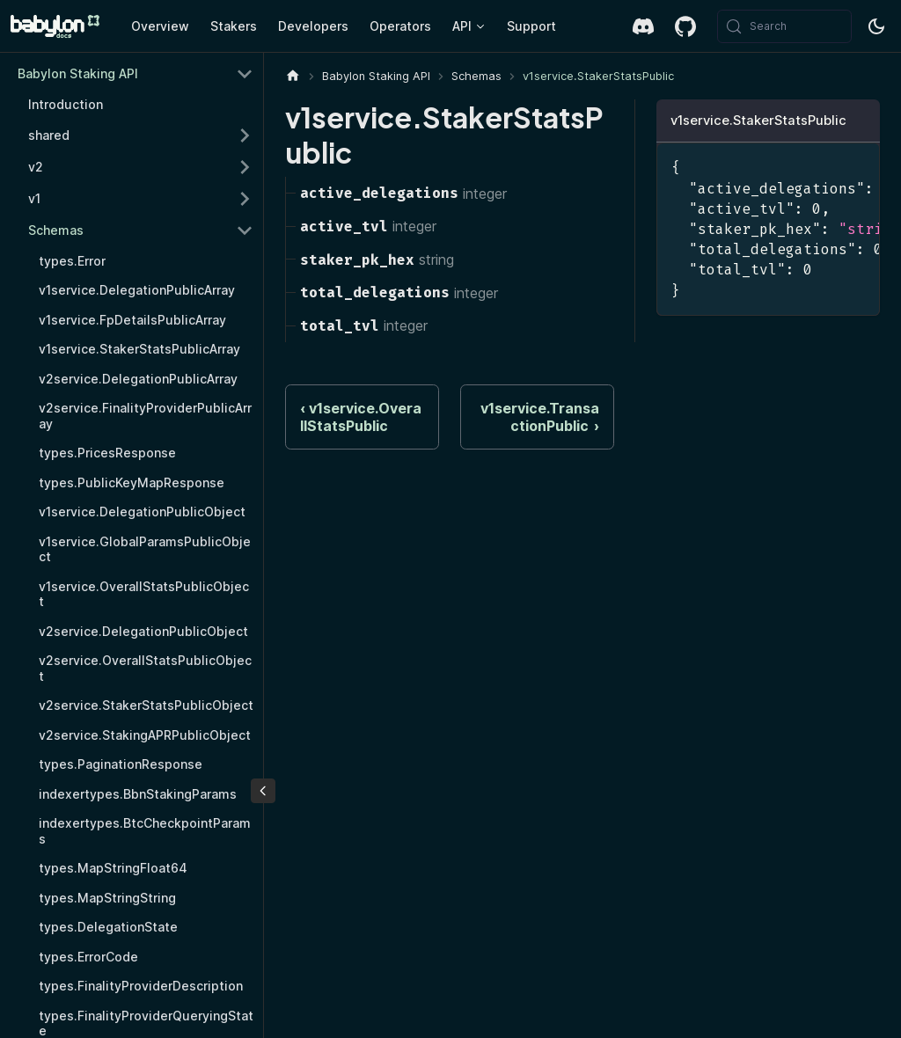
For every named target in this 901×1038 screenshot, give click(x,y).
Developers (313, 25)
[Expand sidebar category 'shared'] (244, 135)
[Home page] (293, 76)
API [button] (462, 25)
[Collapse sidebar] (263, 790)
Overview (160, 25)
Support (531, 25)
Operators (400, 25)
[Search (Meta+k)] (784, 26)
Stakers (233, 25)
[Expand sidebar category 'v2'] (244, 167)
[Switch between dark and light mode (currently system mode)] (876, 26)
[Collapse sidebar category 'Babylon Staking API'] (244, 74)
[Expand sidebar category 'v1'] (244, 199)
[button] (141, 230)
